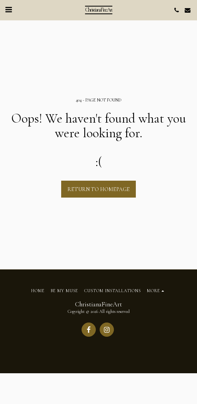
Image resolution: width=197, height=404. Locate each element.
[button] (8, 10)
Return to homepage (98, 189)
